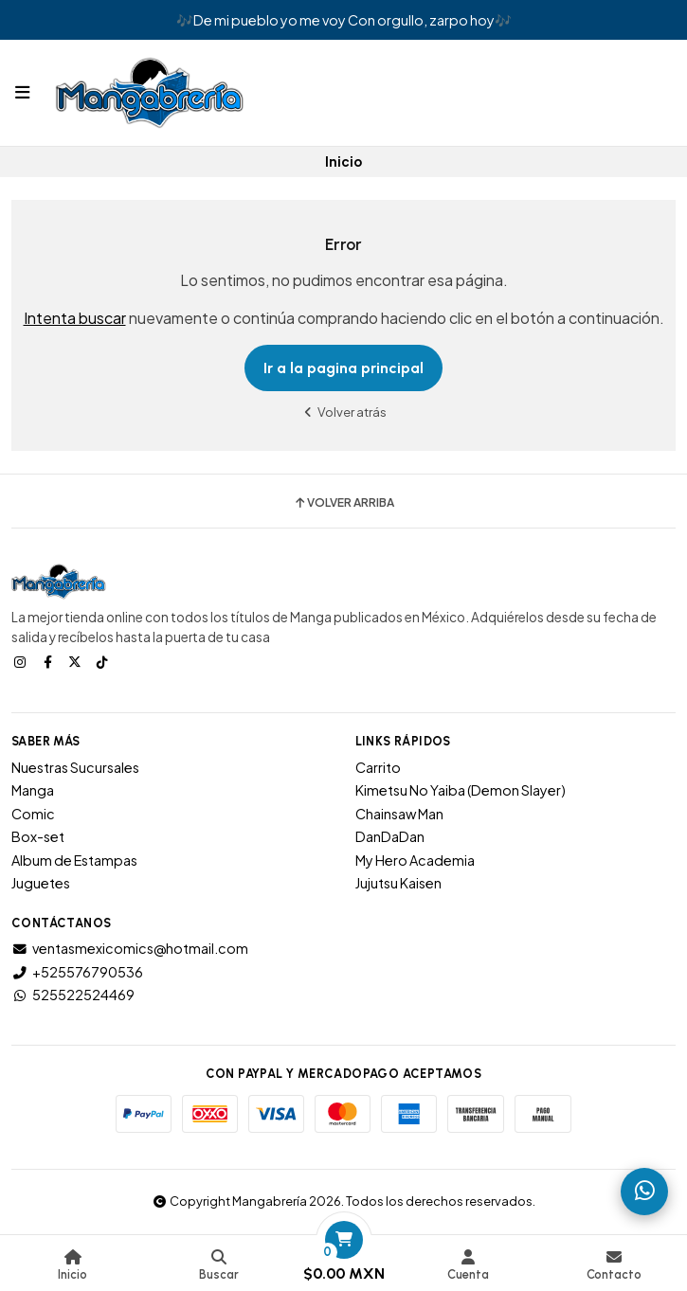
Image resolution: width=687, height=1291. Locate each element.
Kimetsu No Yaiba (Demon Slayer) (460, 790)
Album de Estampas (74, 860)
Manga (32, 790)
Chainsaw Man (399, 813)
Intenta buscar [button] (75, 318)
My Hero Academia (415, 860)
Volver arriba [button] (343, 503)
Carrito (378, 767)
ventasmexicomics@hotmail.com (129, 948)
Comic (33, 813)
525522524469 (73, 994)
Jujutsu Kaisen (398, 882)
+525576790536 (77, 971)
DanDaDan (390, 836)
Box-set (37, 836)
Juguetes (40, 882)
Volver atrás (344, 411)
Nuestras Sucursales (75, 767)
